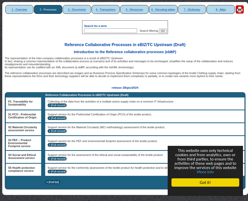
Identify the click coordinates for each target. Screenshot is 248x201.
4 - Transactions (105, 9)
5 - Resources (134, 9)
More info (205, 172)
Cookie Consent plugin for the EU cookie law (205, 191)
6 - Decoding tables (163, 9)
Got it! (205, 182)
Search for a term (95, 25)
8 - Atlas (221, 9)
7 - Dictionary (192, 9)
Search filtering (148, 30)
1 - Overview (19, 9)
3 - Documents (77, 9)
